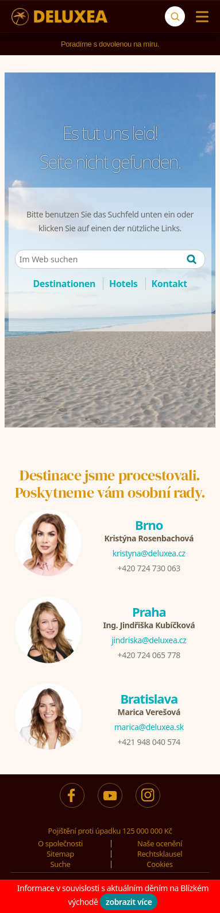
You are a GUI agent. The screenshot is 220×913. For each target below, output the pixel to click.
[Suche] (175, 16)
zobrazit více (129, 901)
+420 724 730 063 (149, 568)
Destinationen (64, 283)
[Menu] (200, 16)
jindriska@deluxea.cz (148, 640)
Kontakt (169, 283)
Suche (61, 864)
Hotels (123, 283)
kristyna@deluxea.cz (149, 553)
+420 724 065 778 (149, 655)
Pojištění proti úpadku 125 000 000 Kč (110, 831)
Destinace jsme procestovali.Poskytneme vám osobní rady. (110, 484)
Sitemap (60, 854)
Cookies (159, 864)
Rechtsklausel (160, 854)
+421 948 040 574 (149, 741)
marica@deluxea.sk (149, 726)
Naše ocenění (159, 843)
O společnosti (60, 843)
